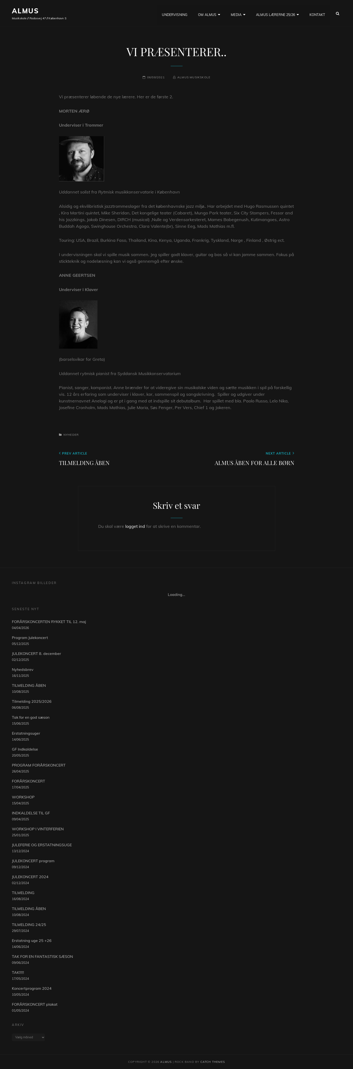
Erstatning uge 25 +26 (32, 940)
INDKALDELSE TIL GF (31, 813)
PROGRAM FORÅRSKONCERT (39, 765)
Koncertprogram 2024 (32, 988)
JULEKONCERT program (33, 860)
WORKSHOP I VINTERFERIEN (38, 828)
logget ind (135, 526)
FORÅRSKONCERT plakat (35, 1004)
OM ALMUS (207, 13)
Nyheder (71, 434)
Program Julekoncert (30, 637)
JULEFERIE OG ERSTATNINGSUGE (42, 844)
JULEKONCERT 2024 (30, 876)
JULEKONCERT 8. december (36, 653)
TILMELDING (23, 892)
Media (236, 13)
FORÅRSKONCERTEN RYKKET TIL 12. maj (49, 621)
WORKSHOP (23, 797)
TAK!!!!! (18, 972)
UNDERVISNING (174, 13)
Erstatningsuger (26, 733)
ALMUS (25, 11)
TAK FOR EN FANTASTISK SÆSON (42, 956)
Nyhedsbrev (23, 669)
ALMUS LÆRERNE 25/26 (275, 13)
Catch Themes (212, 1062)
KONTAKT (317, 13)
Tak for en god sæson (30, 717)
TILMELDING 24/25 (29, 924)
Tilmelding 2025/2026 (32, 701)
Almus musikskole (193, 77)
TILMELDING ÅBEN (29, 685)
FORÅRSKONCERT (28, 781)
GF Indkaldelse (25, 749)
